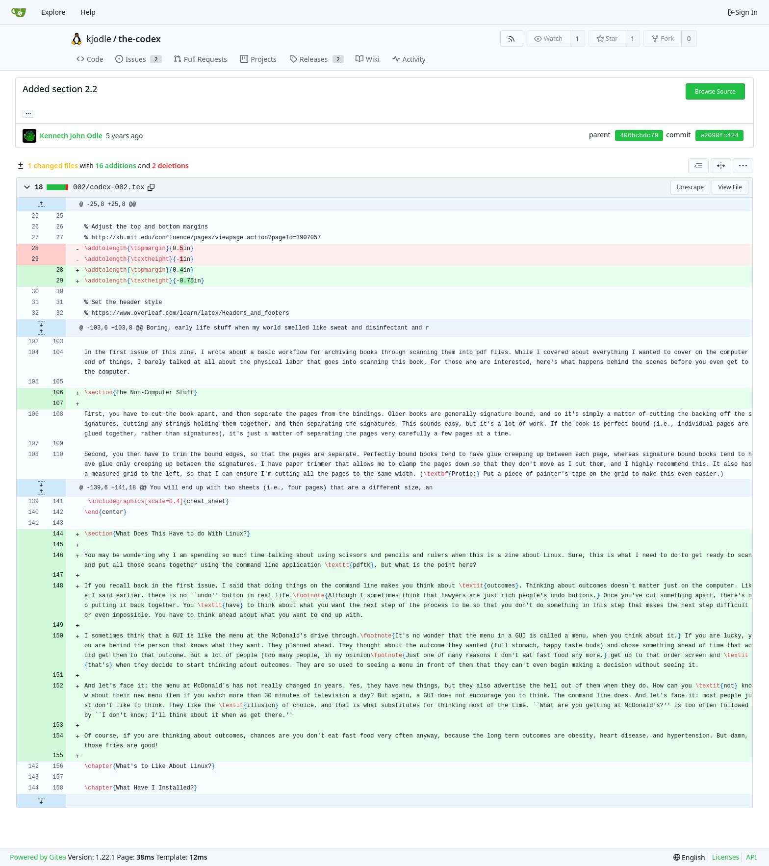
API (751, 857)
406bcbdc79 (639, 135)
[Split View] (721, 165)
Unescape (690, 187)
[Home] (18, 12)
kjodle (98, 39)
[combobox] (698, 165)
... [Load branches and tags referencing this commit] (28, 113)
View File (730, 187)
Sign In (742, 12)
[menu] (743, 165)
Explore (53, 12)
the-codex (139, 39)
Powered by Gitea (38, 857)
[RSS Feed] (511, 38)
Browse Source (715, 91)
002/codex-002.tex (108, 187)
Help (88, 12)
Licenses (726, 857)
